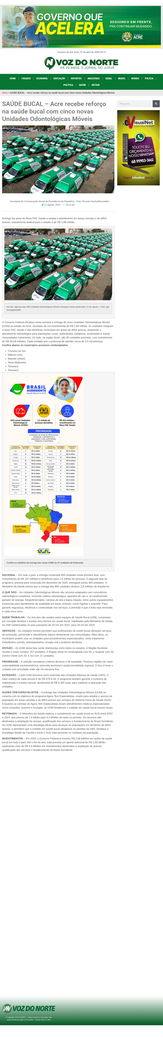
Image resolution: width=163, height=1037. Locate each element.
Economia (42, 78)
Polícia (149, 78)
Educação (59, 78)
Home (13, 78)
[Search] (156, 103)
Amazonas (93, 78)
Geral (108, 78)
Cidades (26, 78)
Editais (96, 85)
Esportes (76, 78)
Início (5, 92)
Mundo (135, 78)
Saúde (82, 85)
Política (68, 85)
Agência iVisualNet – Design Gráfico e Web (35, 1020)
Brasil (122, 78)
